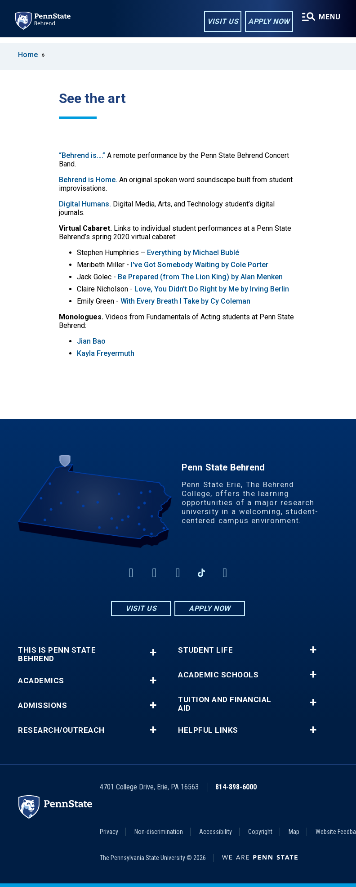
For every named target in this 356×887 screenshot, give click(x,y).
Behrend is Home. (88, 179)
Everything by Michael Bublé (193, 252)
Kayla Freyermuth (105, 353)
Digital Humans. (85, 204)
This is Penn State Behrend (57, 654)
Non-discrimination (158, 831)
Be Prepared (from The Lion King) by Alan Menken (200, 277)
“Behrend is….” (82, 155)
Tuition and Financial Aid (224, 703)
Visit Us (220, 22)
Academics (41, 680)
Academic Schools (218, 675)
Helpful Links (208, 730)
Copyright (260, 831)
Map (294, 831)
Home (28, 54)
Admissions (42, 705)
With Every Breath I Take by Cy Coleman (185, 301)
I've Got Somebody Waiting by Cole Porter (199, 264)
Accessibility (215, 831)
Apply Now (267, 22)
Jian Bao (91, 341)
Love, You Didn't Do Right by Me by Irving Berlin (211, 289)
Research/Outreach (61, 730)
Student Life (205, 650)
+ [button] (153, 652)
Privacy (109, 831)
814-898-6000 (236, 787)
